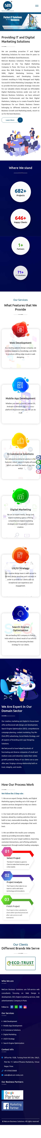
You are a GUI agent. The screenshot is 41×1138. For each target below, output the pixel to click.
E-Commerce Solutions (12, 1030)
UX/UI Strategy (9, 1039)
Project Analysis (13, 882)
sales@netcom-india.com (13, 1075)
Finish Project (11, 906)
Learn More (14, 120)
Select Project (13, 858)
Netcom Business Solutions (14, 1121)
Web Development (10, 1021)
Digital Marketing (9, 1034)
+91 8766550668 (10, 1071)
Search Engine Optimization (13, 1043)
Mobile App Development (12, 1026)
